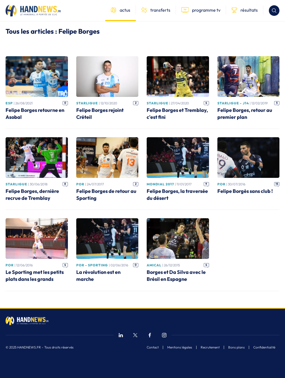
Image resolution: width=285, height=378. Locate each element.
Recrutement (210, 347)
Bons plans (236, 347)
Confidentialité (264, 347)
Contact (153, 347)
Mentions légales (179, 347)
